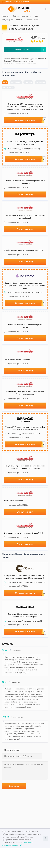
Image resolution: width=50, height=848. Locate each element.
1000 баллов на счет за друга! (17, 359)
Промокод (8, 87)
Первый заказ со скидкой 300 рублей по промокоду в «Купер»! (25, 143)
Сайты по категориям (21, 16)
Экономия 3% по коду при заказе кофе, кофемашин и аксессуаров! (25, 615)
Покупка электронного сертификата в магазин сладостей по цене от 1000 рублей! (25, 467)
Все (5, 82)
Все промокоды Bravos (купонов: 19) (22, 434)
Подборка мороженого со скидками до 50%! (23, 250)
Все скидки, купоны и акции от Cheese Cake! (23, 533)
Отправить (14, 786)
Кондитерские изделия (12, 19)
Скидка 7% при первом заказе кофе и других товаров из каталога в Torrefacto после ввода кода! (25, 285)
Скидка (28, 82)
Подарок (40, 82)
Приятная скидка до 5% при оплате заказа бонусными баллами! (25, 392)
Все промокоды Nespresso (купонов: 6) (23, 621)
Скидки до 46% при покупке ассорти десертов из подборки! (25, 216)
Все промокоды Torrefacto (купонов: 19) (24, 292)
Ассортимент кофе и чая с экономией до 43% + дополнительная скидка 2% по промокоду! (25, 576)
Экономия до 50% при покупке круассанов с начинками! (25, 181)
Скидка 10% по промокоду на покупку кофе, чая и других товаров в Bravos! (25, 428)
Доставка (15, 82)
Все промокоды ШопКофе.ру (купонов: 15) (24, 582)
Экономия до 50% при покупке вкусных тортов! (25, 325)
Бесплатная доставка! (13, 500)
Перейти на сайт (30, 49)
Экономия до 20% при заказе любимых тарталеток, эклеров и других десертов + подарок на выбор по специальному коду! (25, 106)
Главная (5, 16)
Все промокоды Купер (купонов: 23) (22, 149)
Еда (36, 16)
